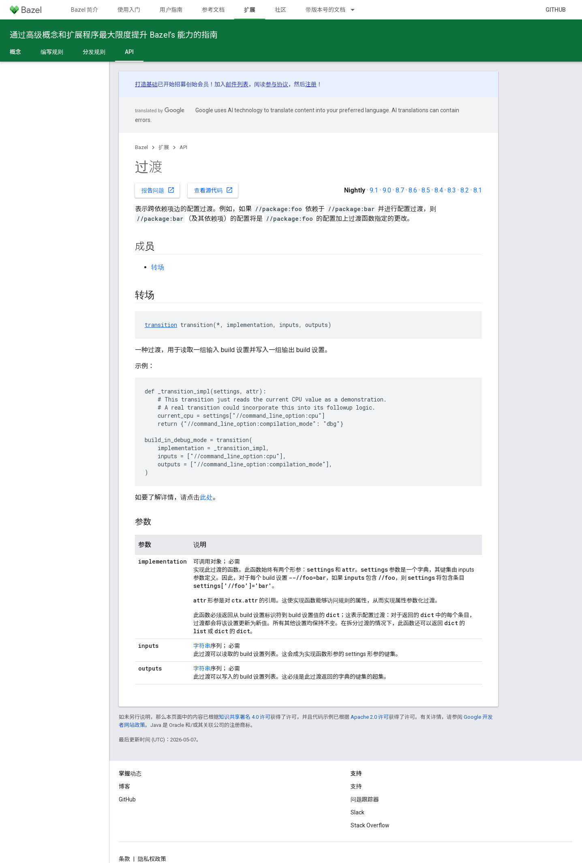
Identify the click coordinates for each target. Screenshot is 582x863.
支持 (356, 786)
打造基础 (146, 84)
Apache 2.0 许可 (370, 717)
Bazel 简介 (84, 9)
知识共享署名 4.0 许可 (244, 717)
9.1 (374, 190)
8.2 (464, 190)
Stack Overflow (370, 825)
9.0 (387, 190)
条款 (124, 859)
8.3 (451, 190)
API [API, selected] (129, 52)
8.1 (477, 190)
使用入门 (129, 9)
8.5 (426, 190)
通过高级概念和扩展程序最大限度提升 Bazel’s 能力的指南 (114, 35)
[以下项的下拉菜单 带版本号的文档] (356, 9)
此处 (206, 497)
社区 (280, 9)
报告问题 (158, 190)
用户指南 (171, 9)
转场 (157, 267)
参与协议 (276, 84)
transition (161, 325)
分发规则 (94, 52)
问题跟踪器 (365, 799)
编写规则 (52, 52)
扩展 (163, 147)
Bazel (141, 147)
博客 (124, 786)
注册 (311, 84)
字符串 (201, 646)
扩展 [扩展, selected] (249, 9)
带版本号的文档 (325, 9)
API (183, 147)
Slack (357, 812)
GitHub (556, 9)
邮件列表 (237, 84)
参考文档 (213, 9)
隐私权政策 (152, 859)
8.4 (438, 190)
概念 (15, 52)
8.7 (400, 190)
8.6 (413, 190)
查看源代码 (213, 190)
